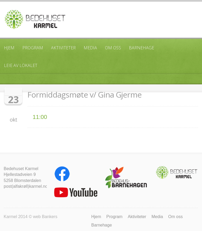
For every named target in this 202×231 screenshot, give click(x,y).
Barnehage (141, 48)
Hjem (9, 48)
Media (90, 48)
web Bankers (45, 216)
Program (32, 48)
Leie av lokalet (20, 65)
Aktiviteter (63, 48)
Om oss (113, 48)
